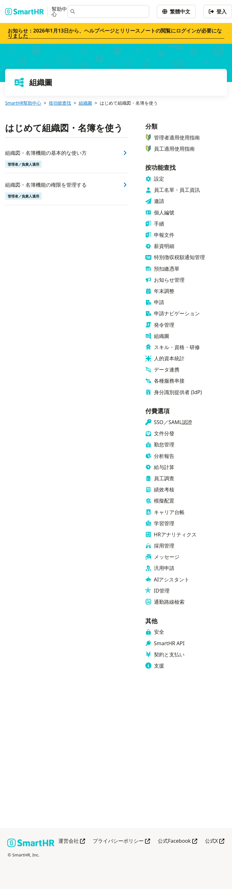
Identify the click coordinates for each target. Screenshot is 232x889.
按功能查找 (60, 103)
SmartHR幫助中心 (23, 103)
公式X (214, 841)
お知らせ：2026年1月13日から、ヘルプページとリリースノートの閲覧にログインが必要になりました (115, 33)
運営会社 (71, 841)
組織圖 (85, 103)
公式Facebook (177, 841)
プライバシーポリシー (121, 841)
